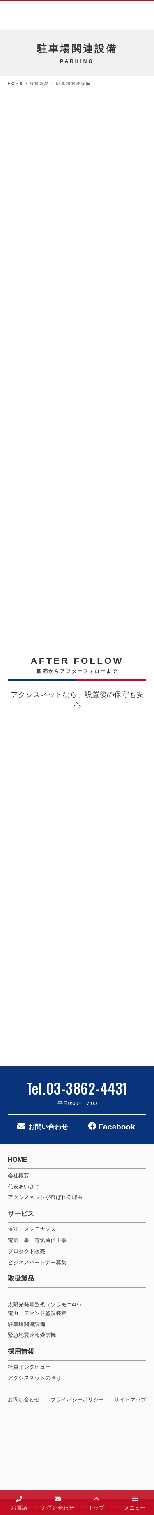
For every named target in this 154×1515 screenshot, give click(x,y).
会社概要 (18, 1175)
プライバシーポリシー (77, 1400)
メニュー (134, 1502)
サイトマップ (130, 1400)
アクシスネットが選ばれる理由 (45, 1197)
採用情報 (21, 1351)
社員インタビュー (29, 1367)
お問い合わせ (48, 1126)
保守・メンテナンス (32, 1229)
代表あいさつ (24, 1186)
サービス (21, 1213)
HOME (15, 83)
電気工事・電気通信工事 (37, 1240)
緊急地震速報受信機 (32, 1335)
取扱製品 (40, 83)
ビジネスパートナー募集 (37, 1262)
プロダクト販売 (26, 1251)
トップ (96, 1502)
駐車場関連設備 (26, 1324)
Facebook (115, 1126)
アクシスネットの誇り (34, 1378)
